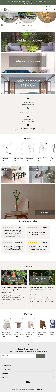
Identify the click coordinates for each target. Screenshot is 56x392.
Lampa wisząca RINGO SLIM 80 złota (18, 157)
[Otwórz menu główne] (2, 9)
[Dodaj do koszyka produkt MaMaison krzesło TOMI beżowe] (34, 328)
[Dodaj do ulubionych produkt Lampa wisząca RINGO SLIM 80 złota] (22, 143)
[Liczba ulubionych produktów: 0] (50, 9)
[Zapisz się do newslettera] (18, 356)
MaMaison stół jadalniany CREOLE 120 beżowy (18, 333)
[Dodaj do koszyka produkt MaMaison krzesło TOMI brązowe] (45, 328)
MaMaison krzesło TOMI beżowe (30, 333)
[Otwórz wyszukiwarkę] (47, 9)
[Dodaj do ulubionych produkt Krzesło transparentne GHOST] (46, 143)
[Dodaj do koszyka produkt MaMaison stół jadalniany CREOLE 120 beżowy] (22, 328)
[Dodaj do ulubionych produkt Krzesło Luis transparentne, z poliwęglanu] (34, 143)
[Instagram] (29, 382)
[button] (28, 139)
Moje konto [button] (28, 377)
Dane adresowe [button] (28, 365)
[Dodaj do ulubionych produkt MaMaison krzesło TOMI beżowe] (34, 319)
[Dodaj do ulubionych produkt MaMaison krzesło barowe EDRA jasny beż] (10, 319)
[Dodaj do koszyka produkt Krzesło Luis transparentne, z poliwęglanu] (34, 153)
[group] (28, 19)
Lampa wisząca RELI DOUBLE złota (6, 157)
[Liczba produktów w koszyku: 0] (53, 9)
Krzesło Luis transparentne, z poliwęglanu (29, 157)
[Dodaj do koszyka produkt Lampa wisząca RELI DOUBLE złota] (10, 153)
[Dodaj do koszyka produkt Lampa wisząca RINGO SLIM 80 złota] (22, 153)
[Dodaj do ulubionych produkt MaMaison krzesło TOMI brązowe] (46, 319)
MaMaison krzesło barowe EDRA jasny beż (6, 333)
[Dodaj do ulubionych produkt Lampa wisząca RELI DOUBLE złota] (10, 143)
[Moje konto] (50, 6)
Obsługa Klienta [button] (28, 369)
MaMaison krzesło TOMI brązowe (42, 333)
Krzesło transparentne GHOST (42, 157)
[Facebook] (27, 382)
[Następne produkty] (52, 146)
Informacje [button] (28, 373)
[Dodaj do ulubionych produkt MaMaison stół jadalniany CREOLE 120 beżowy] (22, 319)
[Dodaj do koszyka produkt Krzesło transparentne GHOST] (45, 153)
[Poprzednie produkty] (3, 146)
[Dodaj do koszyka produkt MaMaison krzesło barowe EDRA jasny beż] (10, 328)
